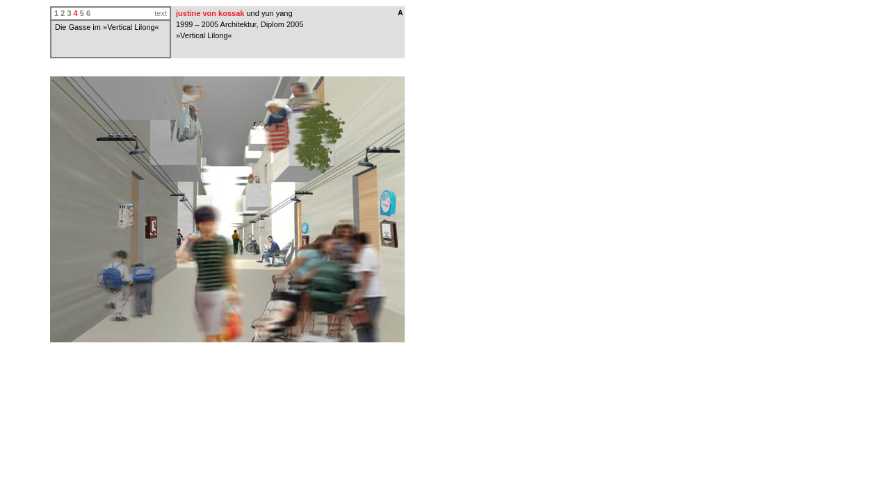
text (160, 13)
